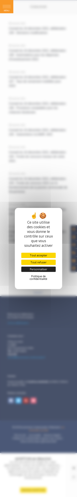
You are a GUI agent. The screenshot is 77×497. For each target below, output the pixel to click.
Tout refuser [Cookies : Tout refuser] (38, 262)
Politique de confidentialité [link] (38, 277)
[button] (6, 6)
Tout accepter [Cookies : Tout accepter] (38, 255)
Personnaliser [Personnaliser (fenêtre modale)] (38, 269)
